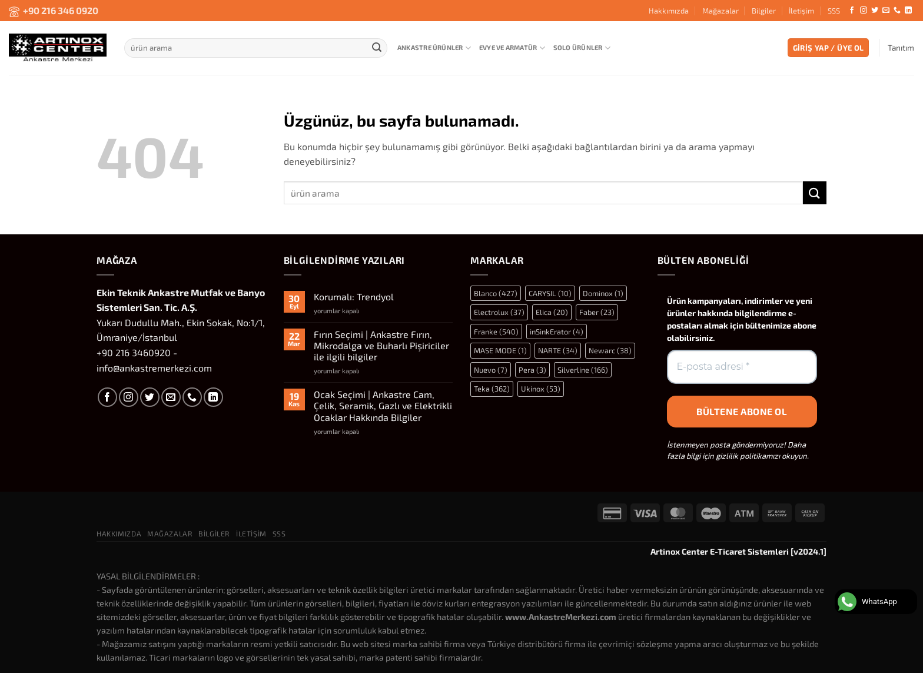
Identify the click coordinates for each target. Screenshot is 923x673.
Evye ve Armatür (512, 48)
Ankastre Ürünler (434, 48)
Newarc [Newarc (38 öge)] (610, 350)
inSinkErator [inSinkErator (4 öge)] (556, 331)
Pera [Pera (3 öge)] (532, 369)
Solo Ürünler (581, 48)
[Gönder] (377, 48)
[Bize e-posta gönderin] (885, 10)
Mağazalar (720, 10)
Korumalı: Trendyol (354, 296)
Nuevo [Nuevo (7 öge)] (490, 369)
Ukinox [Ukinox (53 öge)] (540, 388)
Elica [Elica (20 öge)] (552, 312)
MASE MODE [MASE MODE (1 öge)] (500, 350)
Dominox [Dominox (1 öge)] (603, 293)
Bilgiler (764, 10)
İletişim (801, 10)
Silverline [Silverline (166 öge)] (582, 369)
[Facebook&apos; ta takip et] (851, 10)
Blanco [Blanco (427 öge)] (495, 293)
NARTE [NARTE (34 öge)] (557, 350)
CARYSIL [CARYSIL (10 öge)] (550, 293)
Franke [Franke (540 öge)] (496, 331)
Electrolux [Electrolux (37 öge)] (499, 312)
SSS (834, 10)
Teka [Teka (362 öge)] (492, 388)
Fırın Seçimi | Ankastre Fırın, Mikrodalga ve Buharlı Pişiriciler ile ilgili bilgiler (381, 345)
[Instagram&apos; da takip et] (863, 10)
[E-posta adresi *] (742, 367)
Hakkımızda (669, 10)
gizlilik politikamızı (748, 455)
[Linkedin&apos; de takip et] (908, 10)
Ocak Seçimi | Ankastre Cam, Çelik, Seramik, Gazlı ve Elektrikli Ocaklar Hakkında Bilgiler (383, 405)
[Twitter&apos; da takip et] (874, 10)
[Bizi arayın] (897, 10)
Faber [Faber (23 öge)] (597, 312)
